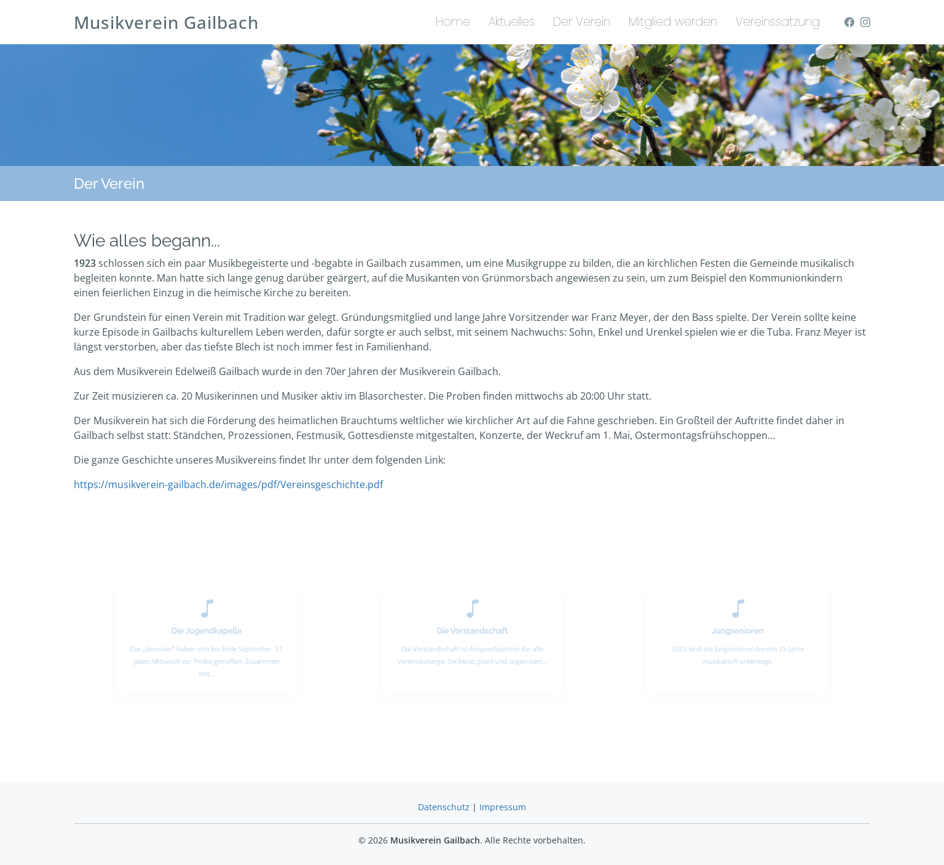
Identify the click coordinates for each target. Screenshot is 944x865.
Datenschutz (444, 807)
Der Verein (581, 22)
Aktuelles (512, 22)
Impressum (502, 807)
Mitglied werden (673, 22)
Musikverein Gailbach (166, 22)
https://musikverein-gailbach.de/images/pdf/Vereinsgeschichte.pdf (228, 484)
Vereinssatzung (778, 22)
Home (453, 22)
